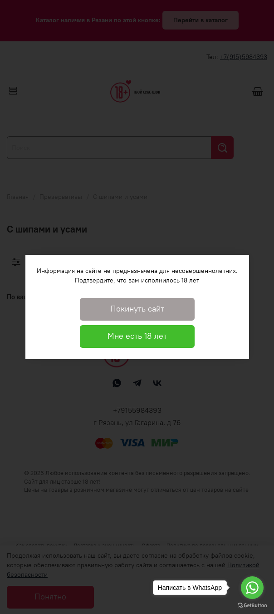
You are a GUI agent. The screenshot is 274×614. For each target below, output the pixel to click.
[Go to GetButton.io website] (252, 605)
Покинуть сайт (137, 309)
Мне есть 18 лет (137, 336)
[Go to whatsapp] (252, 587)
